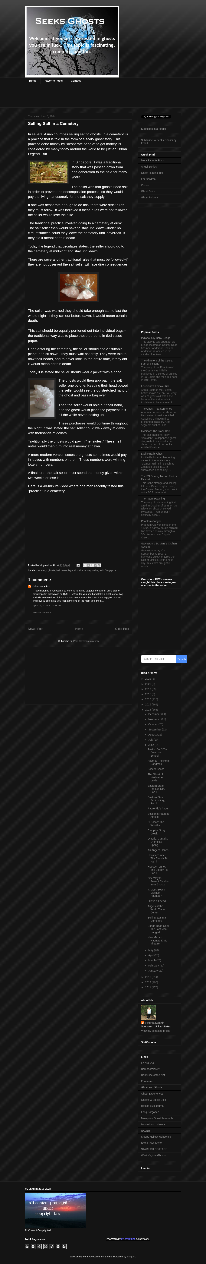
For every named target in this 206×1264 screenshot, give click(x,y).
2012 (148, 982)
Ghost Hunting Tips (152, 172)
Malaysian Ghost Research (157, 1118)
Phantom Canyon (151, 521)
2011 (148, 987)
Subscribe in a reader (153, 128)
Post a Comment (42, 612)
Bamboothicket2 (150, 1068)
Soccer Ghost (156, 769)
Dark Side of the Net (153, 1074)
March (152, 960)
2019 (148, 689)
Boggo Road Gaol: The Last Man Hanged (158, 929)
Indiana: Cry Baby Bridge (156, 337)
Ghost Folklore (149, 197)
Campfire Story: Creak (157, 832)
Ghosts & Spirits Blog (153, 1099)
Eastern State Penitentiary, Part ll (156, 789)
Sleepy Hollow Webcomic (156, 1136)
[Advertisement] (93, 98)
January (153, 970)
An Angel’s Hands (158, 850)
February (154, 965)
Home (33, 80)
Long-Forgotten (150, 1112)
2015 (148, 704)
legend (72, 570)
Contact (76, 80)
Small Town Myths (151, 1142)
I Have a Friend (157, 901)
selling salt (98, 570)
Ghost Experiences (152, 1093)
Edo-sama (147, 1081)
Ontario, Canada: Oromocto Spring (158, 841)
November (154, 719)
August (152, 734)
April (151, 955)
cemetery (42, 570)
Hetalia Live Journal (152, 1105)
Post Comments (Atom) (86, 641)
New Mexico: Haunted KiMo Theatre (157, 940)
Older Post (122, 628)
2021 (148, 678)
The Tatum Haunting (153, 498)
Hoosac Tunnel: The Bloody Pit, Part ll (158, 858)
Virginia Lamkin (155, 1022)
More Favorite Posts (153, 160)
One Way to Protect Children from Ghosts (158, 881)
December (154, 714)
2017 (148, 694)
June (151, 744)
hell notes (61, 570)
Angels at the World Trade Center (156, 909)
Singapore (110, 570)
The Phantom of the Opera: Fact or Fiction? (157, 362)
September (155, 729)
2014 (148, 709)
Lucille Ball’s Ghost (152, 453)
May (151, 950)
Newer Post (35, 628)
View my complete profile (155, 1030)
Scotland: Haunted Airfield (158, 815)
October (153, 724)
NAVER (145, 1130)
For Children (148, 179)
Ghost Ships (148, 191)
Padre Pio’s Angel (158, 808)
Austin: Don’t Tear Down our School (158, 752)
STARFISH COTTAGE (154, 1149)
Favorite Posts (53, 80)
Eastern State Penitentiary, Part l (156, 800)
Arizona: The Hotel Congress (158, 762)
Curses (145, 185)
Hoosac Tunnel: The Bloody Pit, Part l (158, 870)
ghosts (51, 570)
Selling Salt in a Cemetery (157, 919)
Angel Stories (149, 166)
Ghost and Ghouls (151, 1087)
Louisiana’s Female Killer (155, 386)
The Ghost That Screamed (156, 408)
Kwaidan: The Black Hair (155, 431)
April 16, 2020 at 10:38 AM (47, 605)
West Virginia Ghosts (153, 1155)
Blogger (131, 1256)
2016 (148, 699)
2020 (148, 684)
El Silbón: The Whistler (156, 824)
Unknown (37, 586)
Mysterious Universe (153, 1124)
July (151, 739)
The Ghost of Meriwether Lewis (155, 777)
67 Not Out (147, 1062)
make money (84, 570)
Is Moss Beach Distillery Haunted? (156, 892)
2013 (148, 977)
